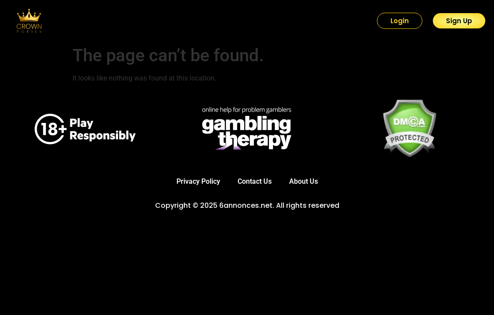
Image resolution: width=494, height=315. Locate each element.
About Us (303, 181)
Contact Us (255, 181)
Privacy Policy (198, 181)
